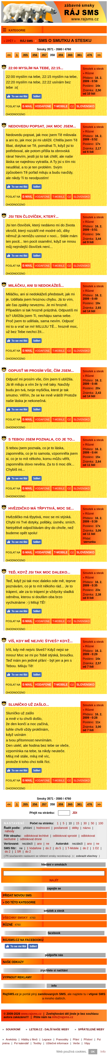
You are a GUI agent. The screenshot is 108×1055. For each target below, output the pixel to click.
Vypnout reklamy (17, 977)
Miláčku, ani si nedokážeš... (36, 285)
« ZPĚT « (10, 41)
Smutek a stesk (93, 68)
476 (89, 55)
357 (44, 55)
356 (34, 55)
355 (25, 55)
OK (93, 1051)
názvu (87, 828)
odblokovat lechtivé (36, 835)
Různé (12, 924)
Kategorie (17, 30)
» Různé (88, 73)
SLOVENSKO (85, 106)
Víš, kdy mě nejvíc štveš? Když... (40, 641)
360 (70, 55)
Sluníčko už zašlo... (28, 704)
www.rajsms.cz (31, 1013)
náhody (9, 831)
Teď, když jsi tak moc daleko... (39, 572)
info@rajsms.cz (62, 1017)
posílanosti (61, 828)
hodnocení (43, 828)
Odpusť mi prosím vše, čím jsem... (41, 370)
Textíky (37, 1043)
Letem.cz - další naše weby (49, 1029)
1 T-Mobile (72, 848)
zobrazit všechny (86, 855)
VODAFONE (43, 106)
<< (9, 55)
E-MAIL (27, 106)
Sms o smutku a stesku (65, 40)
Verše (76, 1043)
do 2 (48, 848)
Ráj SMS (26, 41)
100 (100, 823)
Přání (76, 1039)
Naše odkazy (13, 962)
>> (99, 55)
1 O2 (96, 848)
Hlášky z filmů (29, 1039)
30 (84, 823)
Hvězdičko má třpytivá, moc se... (41, 508)
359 (60, 55)
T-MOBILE (61, 106)
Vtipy (87, 1043)
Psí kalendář (21, 1043)
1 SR (18, 851)
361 (79, 55)
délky (75, 828)
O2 (72, 106)
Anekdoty (11, 1039)
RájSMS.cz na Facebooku (23, 940)
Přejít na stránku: (42, 812)
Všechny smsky (19, 917)
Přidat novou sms (17, 895)
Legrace (47, 1039)
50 (92, 823)
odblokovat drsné (31, 839)
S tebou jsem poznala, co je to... (41, 439)
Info (103, 1051)
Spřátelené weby (91, 1029)
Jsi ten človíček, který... (33, 216)
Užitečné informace (57, 1043)
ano (39, 843)
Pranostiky (62, 1039)
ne (47, 843)
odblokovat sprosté (65, 835)
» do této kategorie (19, 902)
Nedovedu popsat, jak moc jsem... (42, 126)
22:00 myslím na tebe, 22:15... (35, 68)
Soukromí (13, 1029)
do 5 (58, 848)
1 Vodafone (34, 848)
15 (77, 823)
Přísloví (88, 1039)
